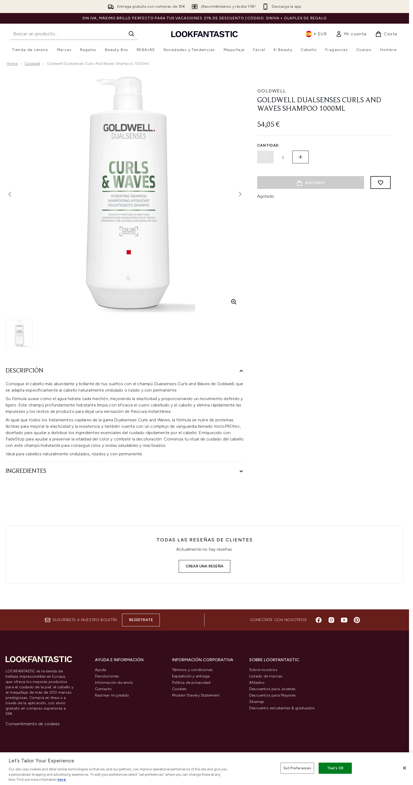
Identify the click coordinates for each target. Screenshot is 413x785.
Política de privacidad (191, 682)
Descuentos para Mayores (272, 695)
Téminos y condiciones (192, 670)
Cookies (179, 689)
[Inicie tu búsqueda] (74, 34)
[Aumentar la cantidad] (300, 157)
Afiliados (257, 682)
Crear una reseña (204, 566)
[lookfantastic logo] (204, 34)
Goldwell (32, 63)
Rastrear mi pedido (112, 695)
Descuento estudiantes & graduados (282, 708)
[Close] (404, 768)
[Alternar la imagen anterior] (10, 194)
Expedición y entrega (191, 676)
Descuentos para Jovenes (272, 689)
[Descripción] (125, 371)
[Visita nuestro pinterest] (357, 620)
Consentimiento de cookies (33, 723)
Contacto (103, 689)
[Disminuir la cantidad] (265, 157)
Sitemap (256, 701)
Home (12, 63)
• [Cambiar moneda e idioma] (316, 34)
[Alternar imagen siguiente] (240, 194)
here (61, 780)
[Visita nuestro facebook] (318, 620)
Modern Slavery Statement (196, 695)
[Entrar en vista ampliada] (233, 301)
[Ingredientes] (125, 471)
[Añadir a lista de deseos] (380, 182)
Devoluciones (107, 676)
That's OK (335, 768)
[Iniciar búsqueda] (131, 34)
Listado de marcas (265, 676)
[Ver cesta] (386, 34)
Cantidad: (268, 145)
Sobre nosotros (263, 670)
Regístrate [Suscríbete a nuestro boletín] (141, 620)
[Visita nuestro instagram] (331, 620)
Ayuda (100, 670)
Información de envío (114, 682)
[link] (351, 34)
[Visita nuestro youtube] (344, 620)
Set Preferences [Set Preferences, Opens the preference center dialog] (297, 768)
